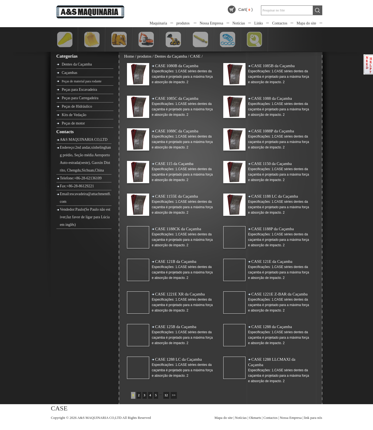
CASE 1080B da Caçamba (177, 66)
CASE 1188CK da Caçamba (178, 229)
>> (174, 395)
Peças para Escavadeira (79, 90)
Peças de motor (73, 123)
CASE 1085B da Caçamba (273, 66)
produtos (183, 23)
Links (258, 23)
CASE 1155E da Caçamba (176, 196)
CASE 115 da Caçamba (174, 163)
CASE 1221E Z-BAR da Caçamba (279, 294)
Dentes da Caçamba (77, 64)
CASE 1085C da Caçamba (177, 98)
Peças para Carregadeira (80, 98)
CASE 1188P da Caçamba (272, 229)
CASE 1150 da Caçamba (271, 163)
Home (129, 56)
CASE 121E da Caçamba (271, 261)
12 (166, 395)
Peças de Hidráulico (77, 106)
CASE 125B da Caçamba (175, 327)
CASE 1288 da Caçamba (271, 327)
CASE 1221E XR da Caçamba (180, 294)
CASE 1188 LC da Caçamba (274, 196)
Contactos (279, 23)
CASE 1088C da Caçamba (177, 131)
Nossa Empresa (211, 23)
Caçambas (70, 73)
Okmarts (255, 418)
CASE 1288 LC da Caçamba (178, 359)
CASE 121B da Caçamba (175, 261)
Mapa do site (306, 23)
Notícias (238, 23)
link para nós (313, 418)
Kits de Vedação (74, 115)
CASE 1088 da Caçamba (271, 98)
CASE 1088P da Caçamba (272, 131)
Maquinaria (158, 23)
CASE (195, 56)
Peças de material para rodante (82, 81)
